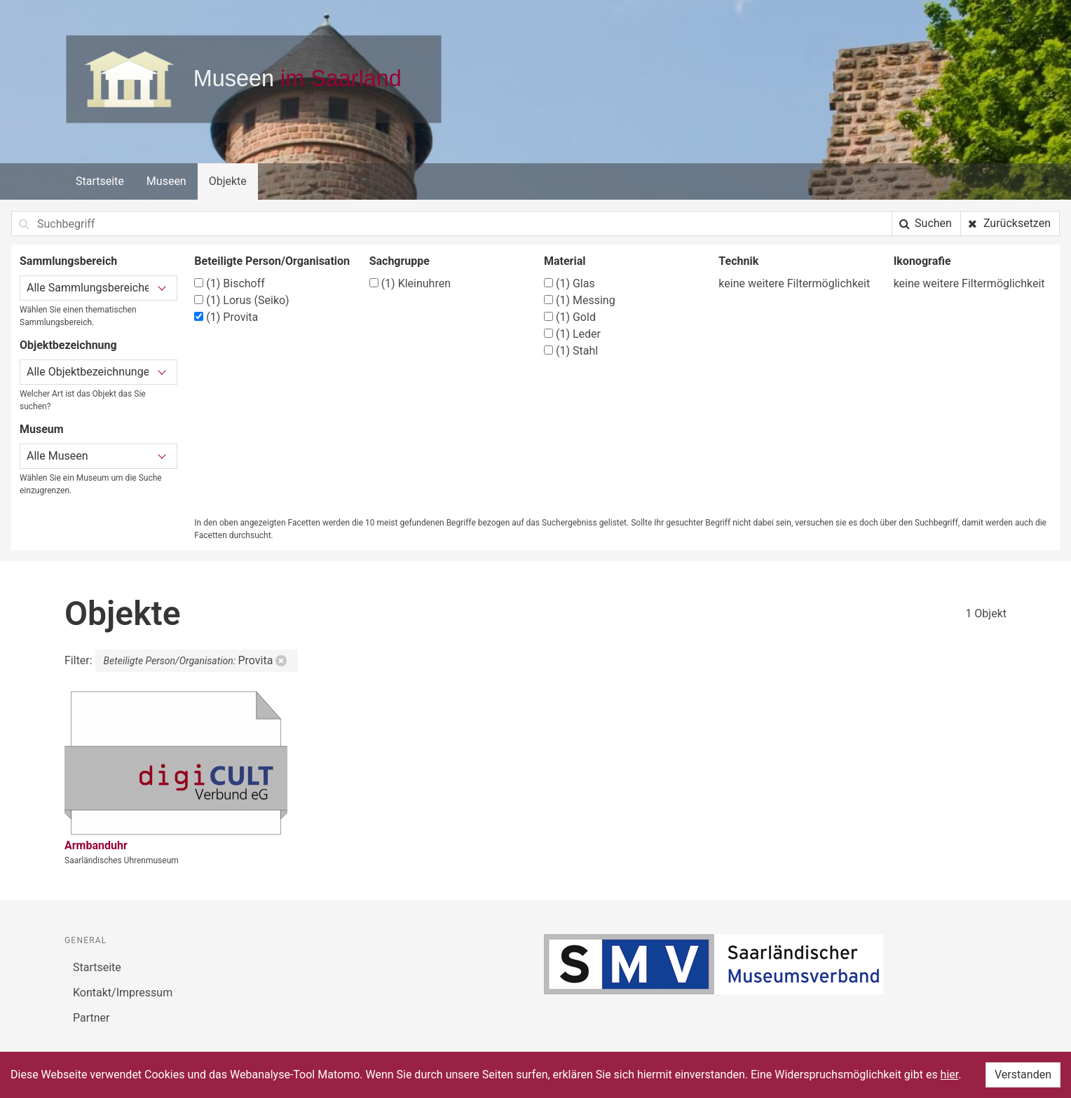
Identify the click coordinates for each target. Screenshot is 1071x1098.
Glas (569, 283)
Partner (91, 1017)
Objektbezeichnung (68, 345)
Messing (579, 300)
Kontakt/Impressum (122, 992)
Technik (738, 261)
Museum (42, 429)
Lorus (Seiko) (241, 300)
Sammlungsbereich (68, 261)
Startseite (100, 181)
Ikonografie (922, 261)
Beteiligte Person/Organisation (272, 261)
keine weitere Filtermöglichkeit (794, 283)
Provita (226, 317)
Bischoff (229, 283)
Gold (570, 317)
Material (565, 261)
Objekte (228, 181)
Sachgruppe (399, 261)
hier (950, 1074)
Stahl (571, 350)
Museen (166, 181)
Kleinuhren (410, 283)
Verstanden (1023, 1074)
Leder (572, 334)
